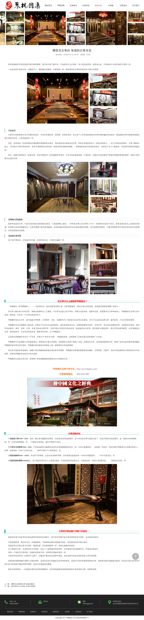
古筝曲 (111, 5)
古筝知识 (123, 5)
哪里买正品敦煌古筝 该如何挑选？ (23, 584)
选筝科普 (98, 5)
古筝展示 (73, 5)
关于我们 (135, 5)
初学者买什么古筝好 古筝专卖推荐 (23, 586)
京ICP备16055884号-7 (81, 618)
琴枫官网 (60, 5)
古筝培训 (85, 5)
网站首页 (48, 5)
